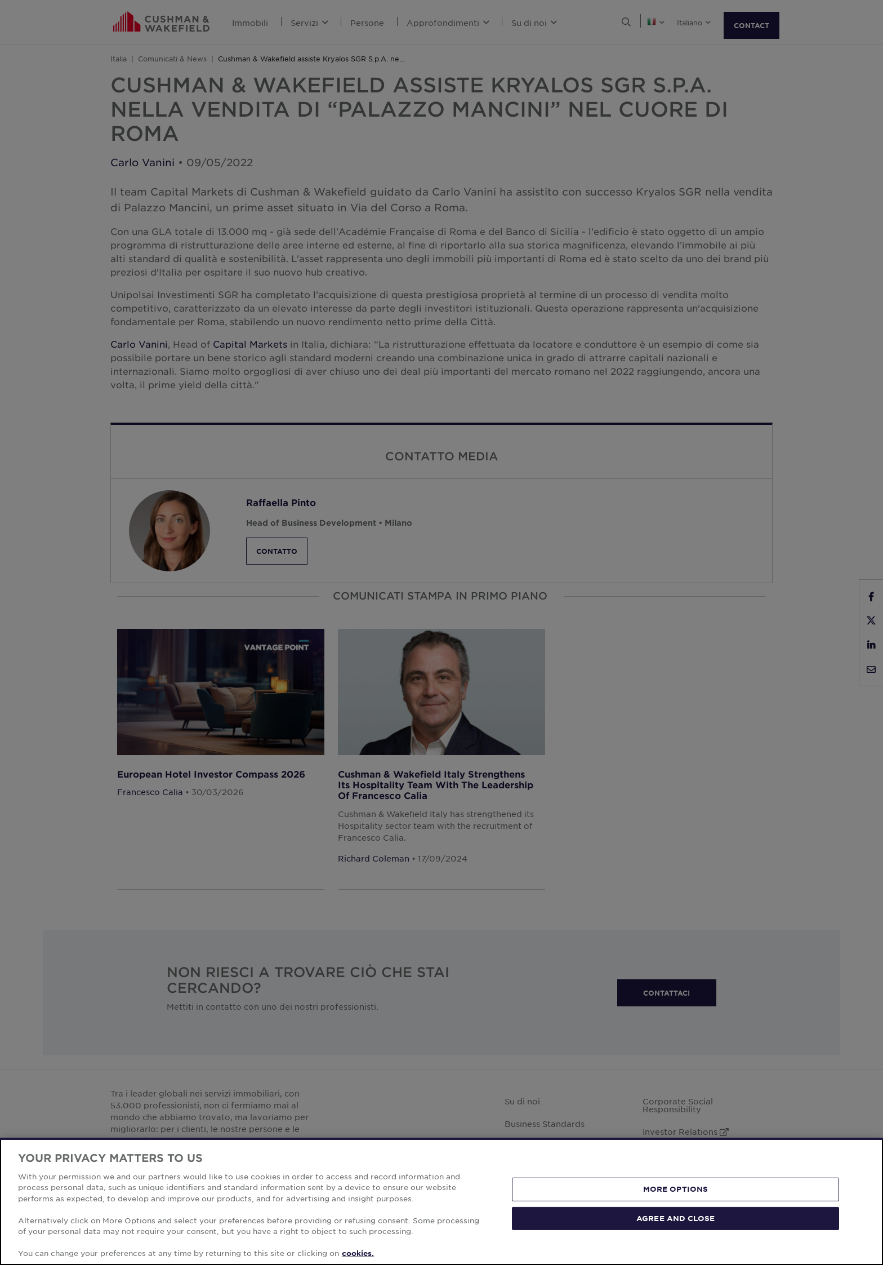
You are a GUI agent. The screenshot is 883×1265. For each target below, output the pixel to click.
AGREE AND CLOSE (675, 1217)
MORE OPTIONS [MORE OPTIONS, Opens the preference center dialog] (675, 1188)
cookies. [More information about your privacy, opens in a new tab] (358, 1253)
